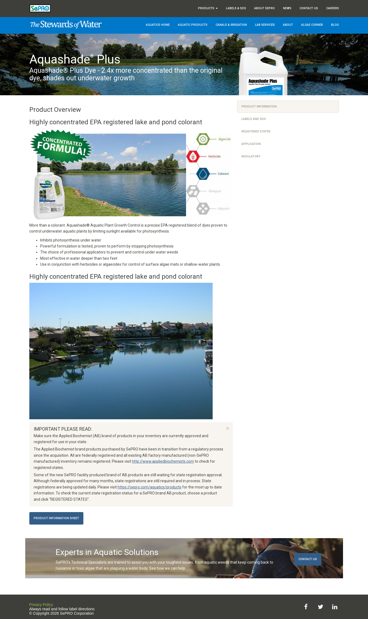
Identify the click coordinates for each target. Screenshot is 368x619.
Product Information (259, 106)
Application (251, 144)
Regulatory (250, 156)
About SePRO (264, 8)
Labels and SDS (253, 119)
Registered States (256, 131)
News (287, 8)
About (288, 25)
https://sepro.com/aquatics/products (149, 487)
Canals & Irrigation (231, 25)
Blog (335, 25)
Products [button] (208, 8)
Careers (332, 8)
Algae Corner (312, 25)
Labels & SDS (236, 8)
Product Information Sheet (56, 518)
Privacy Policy (41, 604)
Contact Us (309, 8)
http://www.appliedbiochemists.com (163, 461)
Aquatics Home (158, 25)
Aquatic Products (192, 25)
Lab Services (265, 25)
